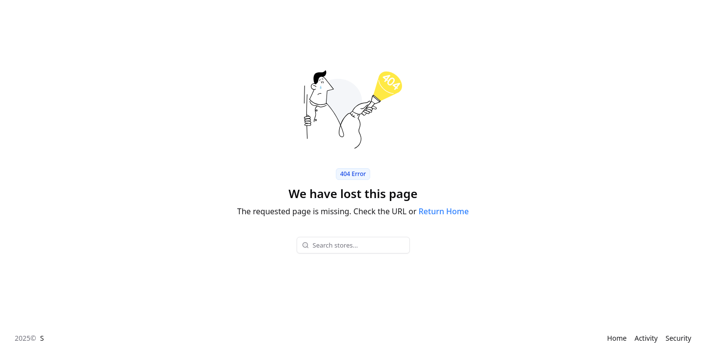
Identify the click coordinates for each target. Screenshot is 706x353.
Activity (645, 338)
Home (617, 338)
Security (678, 338)
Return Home (444, 211)
